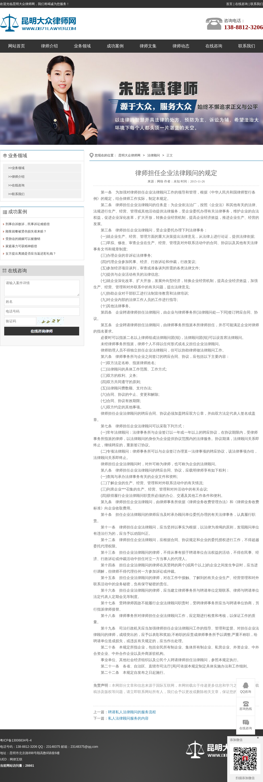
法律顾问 (153, 155)
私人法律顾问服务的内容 (128, 718)
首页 (229, 4)
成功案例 (115, 46)
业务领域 (82, 46)
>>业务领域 (16, 168)
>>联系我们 (16, 194)
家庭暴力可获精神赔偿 (21, 246)
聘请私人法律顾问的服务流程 (132, 712)
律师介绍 (49, 46)
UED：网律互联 (11, 759)
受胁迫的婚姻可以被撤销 (23, 239)
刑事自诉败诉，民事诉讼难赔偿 (28, 224)
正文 (169, 155)
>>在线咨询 (16, 185)
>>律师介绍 (16, 177)
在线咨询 (241, 4)
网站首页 (16, 46)
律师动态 (181, 46)
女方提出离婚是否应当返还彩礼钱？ (31, 253)
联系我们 (256, 4)
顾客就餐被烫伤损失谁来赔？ (26, 231)
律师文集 (148, 46)
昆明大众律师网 (129, 155)
